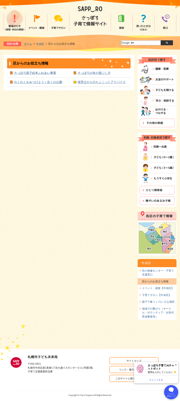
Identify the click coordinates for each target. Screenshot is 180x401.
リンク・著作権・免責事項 (134, 369)
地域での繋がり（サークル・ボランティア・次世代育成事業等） (158, 312)
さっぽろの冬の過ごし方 (94, 73)
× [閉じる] (176, 364)
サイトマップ (134, 360)
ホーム (28, 43)
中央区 (40, 43)
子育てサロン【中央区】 (156, 295)
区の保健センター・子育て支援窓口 (158, 272)
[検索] (140, 43)
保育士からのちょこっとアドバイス (102, 82)
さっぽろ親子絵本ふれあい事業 (35, 73)
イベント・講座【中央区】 (158, 288)
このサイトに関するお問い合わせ (133, 378)
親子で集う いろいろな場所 (158, 301)
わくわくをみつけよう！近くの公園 (38, 82)
